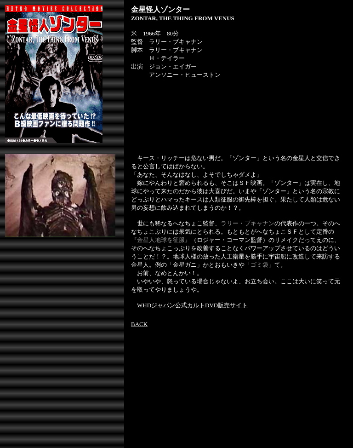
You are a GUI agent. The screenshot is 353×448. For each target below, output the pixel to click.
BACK (139, 324)
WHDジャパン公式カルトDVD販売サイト (192, 305)
